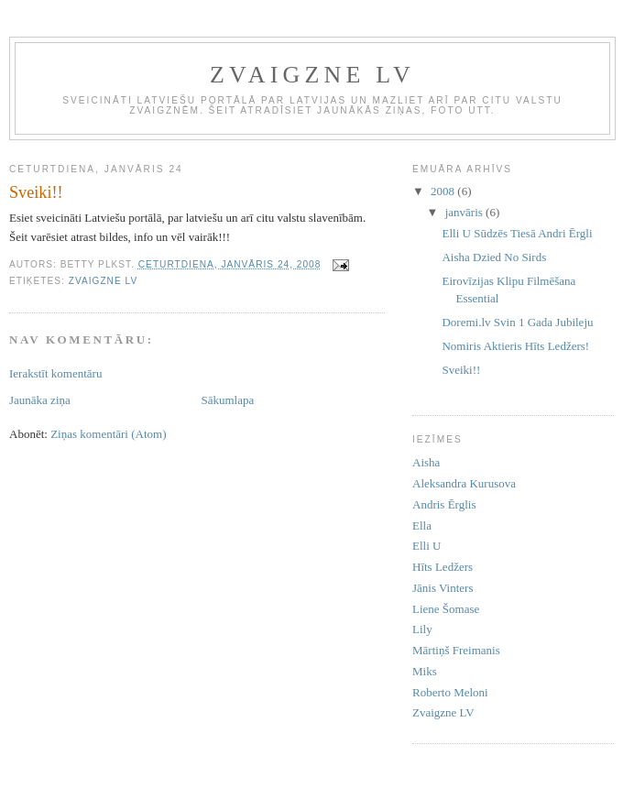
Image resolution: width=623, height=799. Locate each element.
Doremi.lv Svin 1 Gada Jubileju (517, 322)
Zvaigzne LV (103, 281)
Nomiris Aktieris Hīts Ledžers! (515, 346)
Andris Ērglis (443, 504)
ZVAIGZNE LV (312, 74)
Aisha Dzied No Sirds (494, 257)
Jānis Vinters (443, 588)
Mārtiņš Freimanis (456, 650)
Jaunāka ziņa (40, 400)
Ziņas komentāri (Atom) (108, 434)
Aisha (426, 462)
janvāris (465, 212)
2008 (444, 191)
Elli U (426, 546)
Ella (422, 525)
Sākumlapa (228, 400)
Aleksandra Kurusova (464, 483)
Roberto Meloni (450, 692)
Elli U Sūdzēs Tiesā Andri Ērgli (517, 233)
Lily (422, 629)
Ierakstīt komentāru (55, 373)
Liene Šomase (445, 609)
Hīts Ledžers (442, 567)
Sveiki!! (461, 370)
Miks (424, 671)
